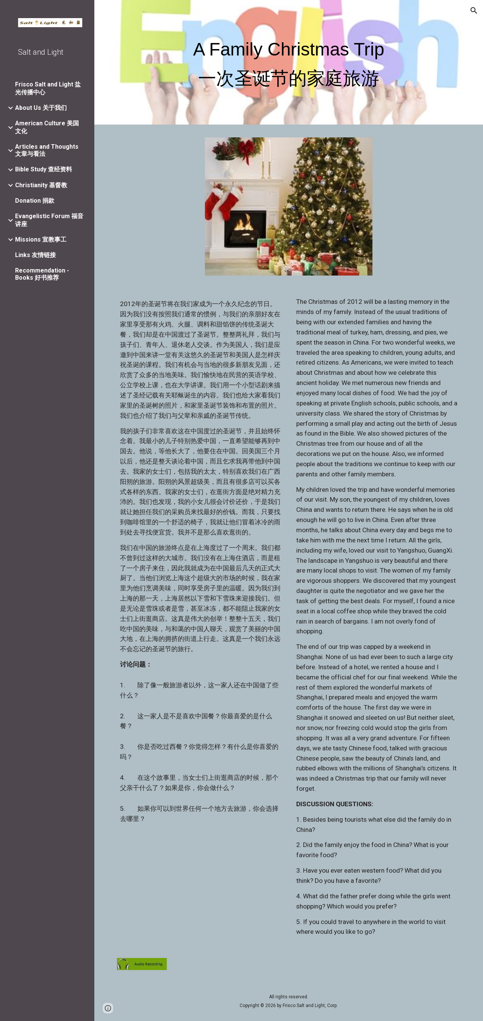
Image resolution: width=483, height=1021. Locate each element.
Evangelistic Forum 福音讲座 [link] (49, 220)
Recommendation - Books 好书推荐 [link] (42, 274)
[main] (289, 64)
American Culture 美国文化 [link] (47, 127)
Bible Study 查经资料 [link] (43, 169)
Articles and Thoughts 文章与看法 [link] (46, 150)
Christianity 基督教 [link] (41, 185)
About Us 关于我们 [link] (41, 107)
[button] (474, 11)
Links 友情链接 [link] (35, 255)
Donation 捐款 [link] (34, 200)
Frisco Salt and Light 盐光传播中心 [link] (48, 88)
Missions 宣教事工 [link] (40, 239)
